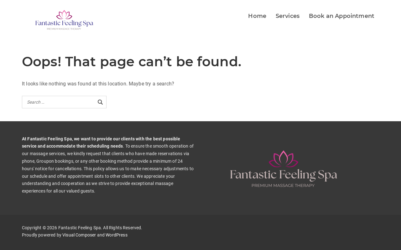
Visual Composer (79, 234)
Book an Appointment (341, 16)
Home (257, 16)
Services (287, 16)
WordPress (116, 234)
